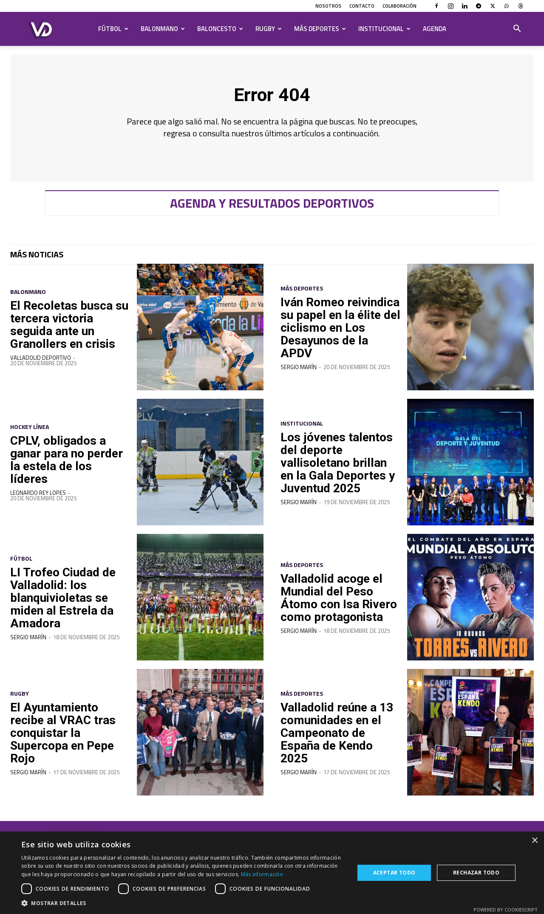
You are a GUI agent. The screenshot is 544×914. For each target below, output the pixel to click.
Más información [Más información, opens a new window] (262, 874)
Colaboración (399, 6)
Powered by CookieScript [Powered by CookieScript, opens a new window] (505, 909)
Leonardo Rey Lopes (38, 498)
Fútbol (113, 29)
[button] (517, 29)
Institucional (384, 29)
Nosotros (328, 6)
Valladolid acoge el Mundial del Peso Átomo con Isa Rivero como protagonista (334, 603)
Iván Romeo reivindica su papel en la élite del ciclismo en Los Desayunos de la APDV (334, 332)
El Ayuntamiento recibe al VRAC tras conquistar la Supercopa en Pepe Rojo (66, 738)
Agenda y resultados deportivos (272, 209)
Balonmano (163, 29)
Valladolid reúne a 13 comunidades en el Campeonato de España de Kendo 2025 (337, 738)
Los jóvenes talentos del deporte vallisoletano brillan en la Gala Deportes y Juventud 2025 (339, 468)
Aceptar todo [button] (394, 872)
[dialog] (272, 873)
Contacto (361, 6)
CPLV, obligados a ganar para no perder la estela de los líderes (63, 465)
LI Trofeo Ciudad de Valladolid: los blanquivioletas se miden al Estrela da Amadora (66, 603)
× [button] (534, 841)
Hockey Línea (29, 433)
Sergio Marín (298, 379)
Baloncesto (220, 29)
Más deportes (320, 29)
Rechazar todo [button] (476, 872)
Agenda (434, 29)
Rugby (268, 29)
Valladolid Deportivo (40, 363)
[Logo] (41, 29)
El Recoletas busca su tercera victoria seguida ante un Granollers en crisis (66, 330)
